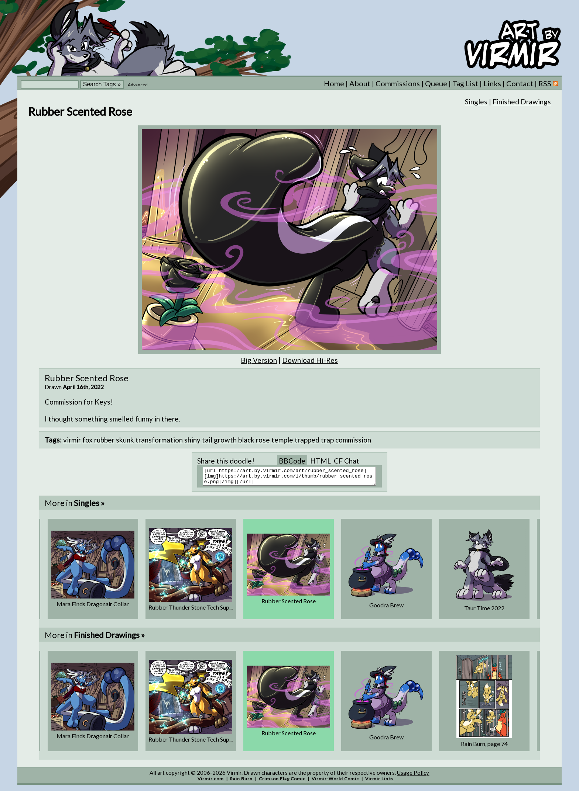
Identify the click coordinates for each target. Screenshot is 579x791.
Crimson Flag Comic (282, 782)
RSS (548, 83)
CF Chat (346, 461)
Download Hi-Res (310, 360)
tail (207, 440)
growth (225, 440)
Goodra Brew (386, 608)
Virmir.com (211, 782)
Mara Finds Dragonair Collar (92, 607)
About (359, 83)
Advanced (138, 84)
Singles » (89, 506)
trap (327, 440)
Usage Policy (413, 776)
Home (334, 83)
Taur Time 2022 (484, 611)
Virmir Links (379, 782)
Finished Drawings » (109, 638)
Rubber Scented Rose (288, 604)
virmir (72, 440)
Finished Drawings (522, 101)
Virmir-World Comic (335, 782)
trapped (307, 440)
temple (282, 440)
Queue (436, 83)
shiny (192, 440)
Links (492, 83)
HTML (320, 461)
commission (353, 440)
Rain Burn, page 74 (484, 746)
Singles (476, 101)
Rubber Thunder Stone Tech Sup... (190, 610)
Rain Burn (241, 782)
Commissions (398, 83)
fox (87, 440)
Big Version (259, 360)
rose (263, 440)
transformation (159, 440)
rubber (104, 440)
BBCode (292, 461)
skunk (125, 440)
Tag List (465, 83)
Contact (519, 83)
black (246, 440)
